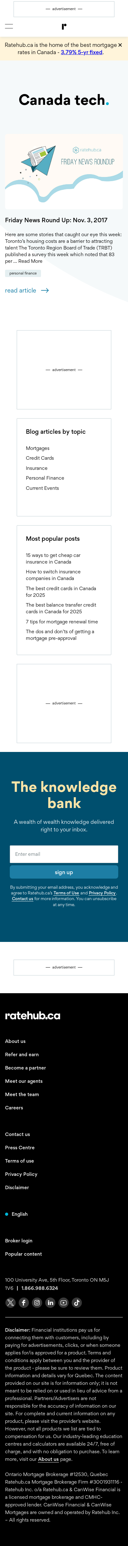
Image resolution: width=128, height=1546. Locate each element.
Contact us (22, 898)
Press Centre (20, 1148)
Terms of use (19, 1161)
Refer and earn (22, 1054)
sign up (64, 872)
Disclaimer (17, 1187)
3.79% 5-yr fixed (81, 52)
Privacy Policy (102, 892)
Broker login (18, 1241)
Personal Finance (23, 273)
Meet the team (22, 1094)
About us (15, 1041)
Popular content (23, 1254)
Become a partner (25, 1068)
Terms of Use (66, 892)
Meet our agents (24, 1081)
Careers (14, 1108)
